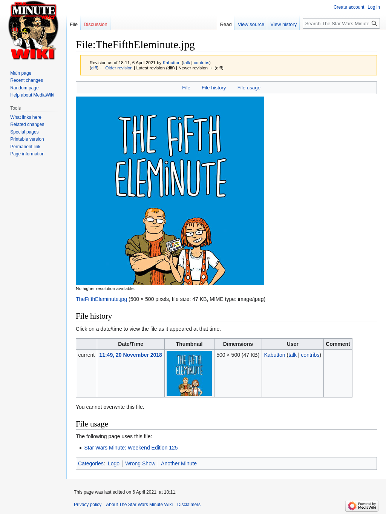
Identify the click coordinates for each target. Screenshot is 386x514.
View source (251, 24)
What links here (25, 117)
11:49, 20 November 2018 (130, 355)
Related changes (27, 124)
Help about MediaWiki (32, 95)
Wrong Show (140, 463)
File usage (248, 88)
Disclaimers (189, 504)
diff (94, 67)
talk (186, 62)
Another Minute (179, 463)
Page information (27, 154)
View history (283, 24)
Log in (374, 7)
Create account (349, 7)
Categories (91, 463)
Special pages (24, 132)
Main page (20, 73)
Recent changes (26, 80)
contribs (201, 62)
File (186, 88)
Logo (113, 463)
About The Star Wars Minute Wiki (139, 504)
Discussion (95, 24)
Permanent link (25, 146)
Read (226, 24)
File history (214, 88)
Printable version (27, 139)
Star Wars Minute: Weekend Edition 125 (131, 448)
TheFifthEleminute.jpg (101, 299)
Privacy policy (87, 504)
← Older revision (116, 67)
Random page (24, 88)
